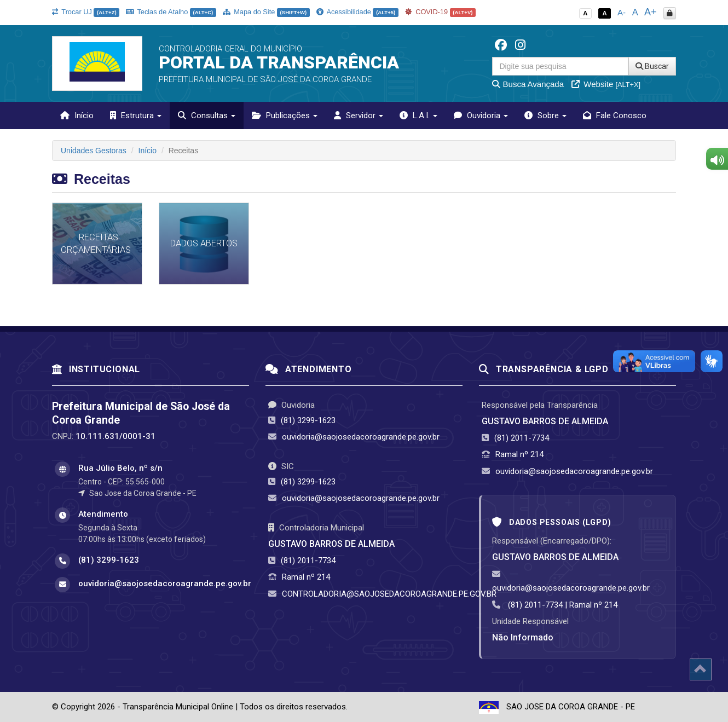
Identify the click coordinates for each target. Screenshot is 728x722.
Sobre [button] (545, 115)
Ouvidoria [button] (481, 115)
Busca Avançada (528, 84)
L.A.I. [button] (418, 115)
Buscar (652, 66)
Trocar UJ (85, 12)
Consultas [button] (206, 115)
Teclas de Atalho (171, 12)
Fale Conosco (614, 115)
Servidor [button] (358, 115)
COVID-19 (440, 12)
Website (605, 84)
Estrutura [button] (135, 115)
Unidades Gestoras (93, 150)
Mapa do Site (266, 12)
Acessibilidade (357, 12)
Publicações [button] (284, 115)
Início (77, 115)
